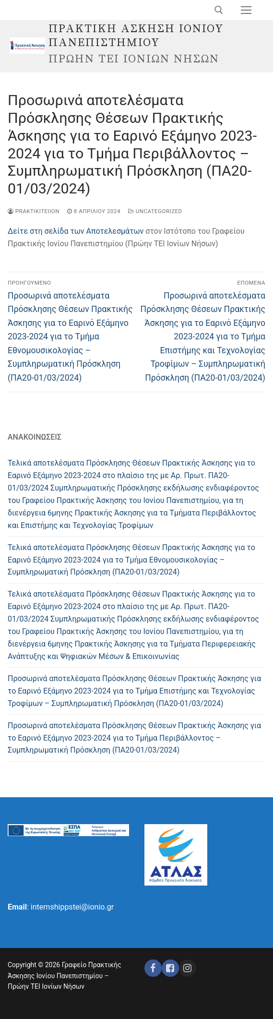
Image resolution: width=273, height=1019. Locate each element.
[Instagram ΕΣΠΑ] (187, 968)
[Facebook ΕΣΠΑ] (170, 968)
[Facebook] (153, 968)
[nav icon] (246, 10)
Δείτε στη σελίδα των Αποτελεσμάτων (75, 231)
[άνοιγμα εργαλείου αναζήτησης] (218, 10)
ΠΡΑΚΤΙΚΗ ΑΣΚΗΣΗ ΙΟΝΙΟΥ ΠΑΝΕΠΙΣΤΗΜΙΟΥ (136, 36)
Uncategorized (155, 211)
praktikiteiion (33, 211)
